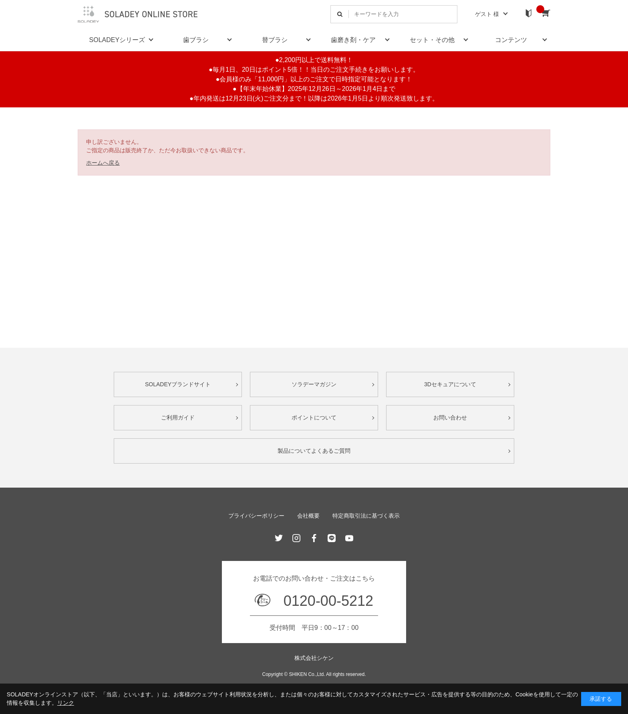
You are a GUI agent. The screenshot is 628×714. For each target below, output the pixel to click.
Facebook (314, 538)
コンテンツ (511, 39)
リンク (65, 703)
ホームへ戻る (103, 162)
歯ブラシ (196, 39)
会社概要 (308, 515)
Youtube (349, 538)
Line (332, 538)
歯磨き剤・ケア (353, 39)
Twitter (279, 538)
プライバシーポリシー (256, 515)
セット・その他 (432, 39)
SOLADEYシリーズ (117, 39)
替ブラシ (275, 39)
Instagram (296, 538)
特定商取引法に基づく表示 (366, 515)
